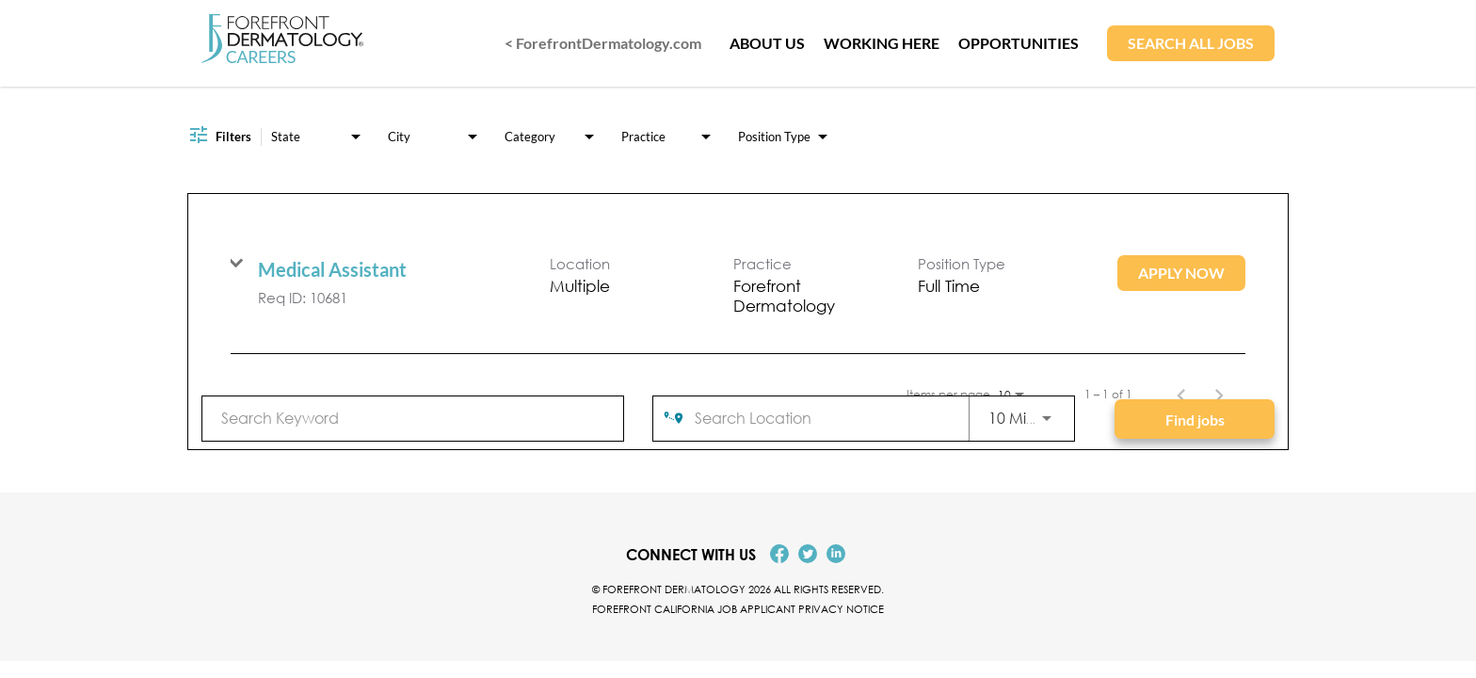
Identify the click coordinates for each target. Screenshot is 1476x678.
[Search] (1195, 419)
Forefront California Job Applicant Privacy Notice (738, 609)
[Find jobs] (1195, 419)
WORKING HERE (881, 43)
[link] (738, 285)
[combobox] (412, 418)
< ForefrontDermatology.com (603, 43)
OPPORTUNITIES (1018, 43)
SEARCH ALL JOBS (1191, 43)
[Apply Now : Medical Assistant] (1181, 273)
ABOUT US (767, 43)
